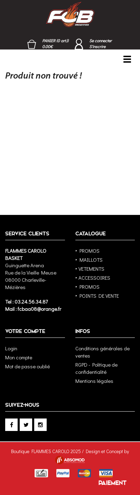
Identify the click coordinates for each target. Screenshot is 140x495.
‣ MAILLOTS (89, 259)
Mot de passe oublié (27, 366)
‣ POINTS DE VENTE (97, 295)
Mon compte (18, 357)
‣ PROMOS (87, 250)
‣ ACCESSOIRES (92, 277)
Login (11, 348)
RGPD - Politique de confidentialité (96, 368)
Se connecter (100, 40)
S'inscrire (97, 46)
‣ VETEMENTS (89, 268)
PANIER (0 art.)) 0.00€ (55, 43)
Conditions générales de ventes (102, 352)
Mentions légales (94, 380)
